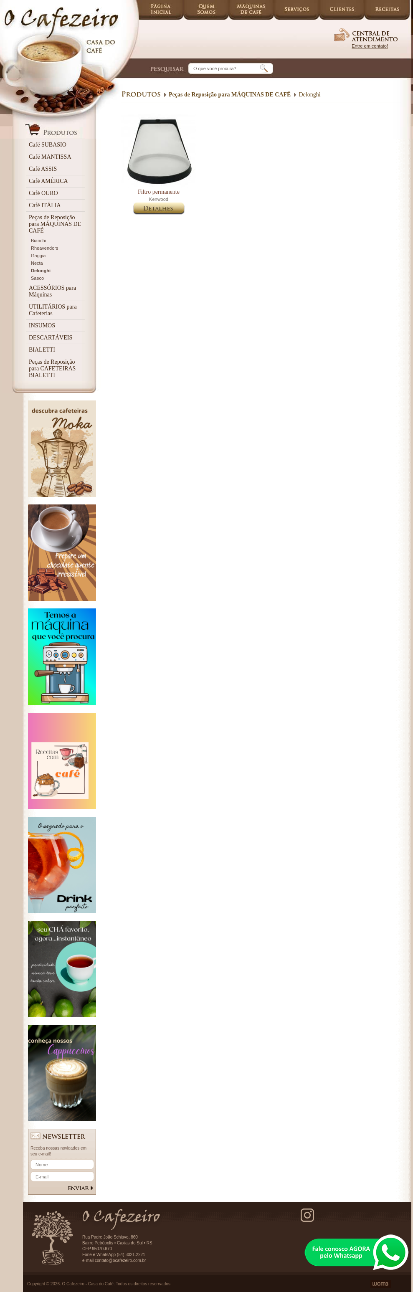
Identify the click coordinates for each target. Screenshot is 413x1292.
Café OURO (43, 193)
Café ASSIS (43, 169)
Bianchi (38, 240)
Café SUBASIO (47, 145)
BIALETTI (42, 350)
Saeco (37, 278)
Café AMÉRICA (48, 181)
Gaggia (38, 255)
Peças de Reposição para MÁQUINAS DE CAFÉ (55, 224)
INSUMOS (42, 325)
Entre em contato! (370, 45)
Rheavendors (44, 248)
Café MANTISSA (50, 157)
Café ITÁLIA (45, 205)
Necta (37, 263)
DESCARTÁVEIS (50, 337)
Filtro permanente (159, 192)
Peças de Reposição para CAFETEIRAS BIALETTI (52, 368)
